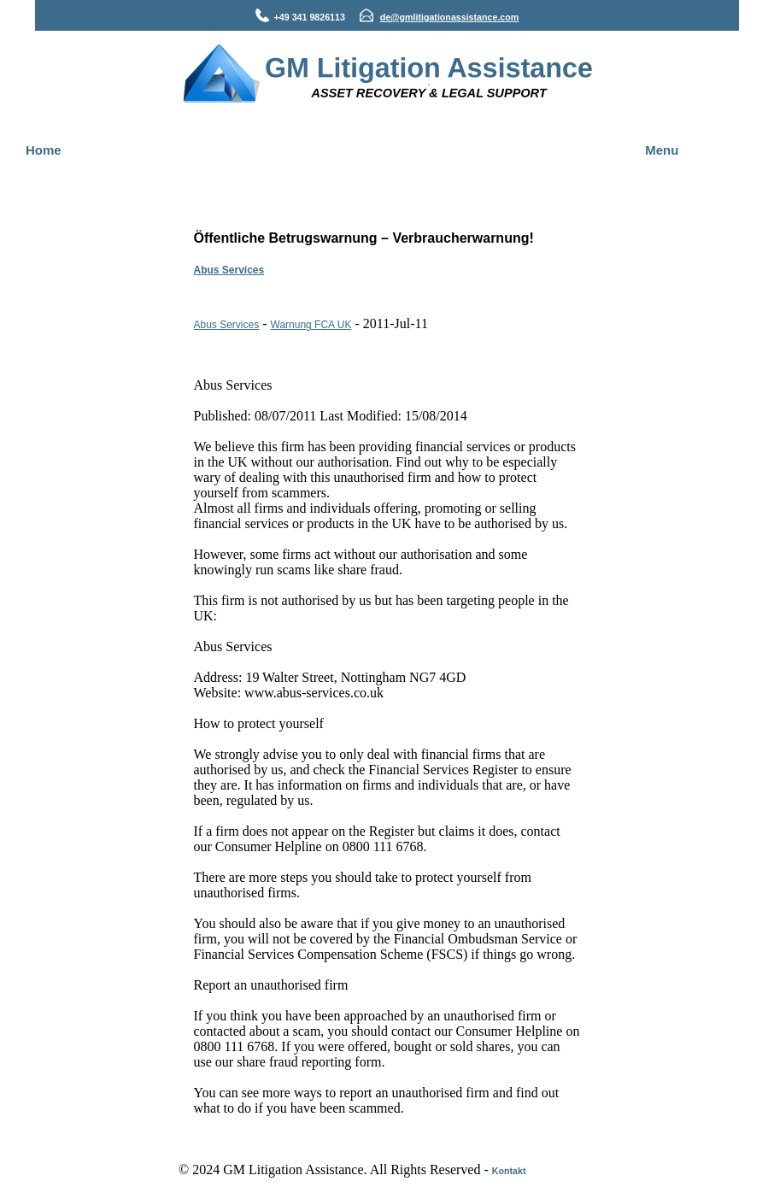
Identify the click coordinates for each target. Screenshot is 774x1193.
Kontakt (509, 1171)
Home (44, 150)
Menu (661, 150)
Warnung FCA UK (311, 325)
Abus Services (229, 270)
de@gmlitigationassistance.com (449, 17)
